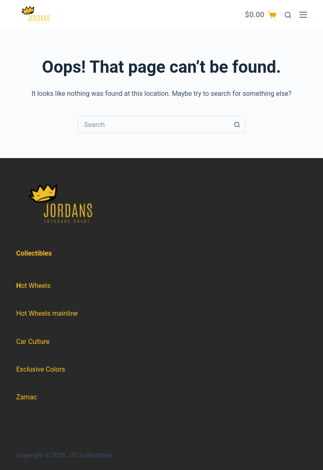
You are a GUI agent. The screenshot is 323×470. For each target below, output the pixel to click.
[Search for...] (153, 124)
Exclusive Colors (40, 369)
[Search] (288, 15)
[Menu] (303, 14)
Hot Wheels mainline (46, 313)
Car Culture (32, 342)
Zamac (26, 397)
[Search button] (237, 124)
